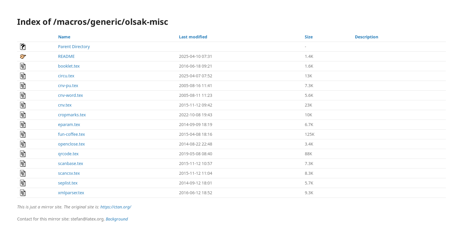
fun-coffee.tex (71, 134)
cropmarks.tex (72, 114)
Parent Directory (74, 46)
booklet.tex (69, 66)
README (66, 56)
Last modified (193, 37)
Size (309, 37)
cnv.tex (65, 105)
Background (117, 219)
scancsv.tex (69, 173)
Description (366, 37)
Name (64, 37)
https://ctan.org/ (115, 207)
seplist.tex (68, 183)
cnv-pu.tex (68, 85)
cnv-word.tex (70, 95)
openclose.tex (71, 144)
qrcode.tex (68, 153)
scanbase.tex (70, 163)
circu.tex (66, 76)
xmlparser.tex (71, 192)
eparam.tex (69, 124)
